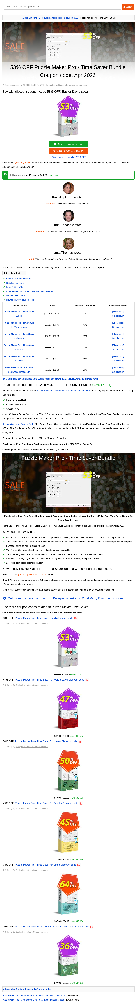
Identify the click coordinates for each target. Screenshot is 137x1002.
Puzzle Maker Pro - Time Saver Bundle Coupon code (44, 618)
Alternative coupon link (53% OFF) (69, 157)
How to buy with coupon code (20, 300)
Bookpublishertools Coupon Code (18, 424)
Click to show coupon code (68, 144)
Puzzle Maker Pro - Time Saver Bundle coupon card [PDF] (63, 390)
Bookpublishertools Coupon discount (32, 623)
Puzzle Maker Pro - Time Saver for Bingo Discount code (45, 864)
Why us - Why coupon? (17, 296)
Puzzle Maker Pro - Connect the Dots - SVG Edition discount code (33, 1000)
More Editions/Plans (15, 287)
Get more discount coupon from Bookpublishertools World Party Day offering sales (63, 598)
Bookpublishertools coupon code (72, 85)
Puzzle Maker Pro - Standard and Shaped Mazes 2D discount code (33, 995)
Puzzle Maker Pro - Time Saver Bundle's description (30, 291)
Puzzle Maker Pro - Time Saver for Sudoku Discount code (46, 803)
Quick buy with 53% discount (68, 151)
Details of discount (15, 283)
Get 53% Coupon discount (18, 279)
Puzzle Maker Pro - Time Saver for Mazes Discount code (46, 741)
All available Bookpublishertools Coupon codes (27, 989)
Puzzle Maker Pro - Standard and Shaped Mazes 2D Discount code (52, 926)
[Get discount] (118, 316)
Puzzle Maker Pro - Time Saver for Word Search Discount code (49, 679)
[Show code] (118, 312)
